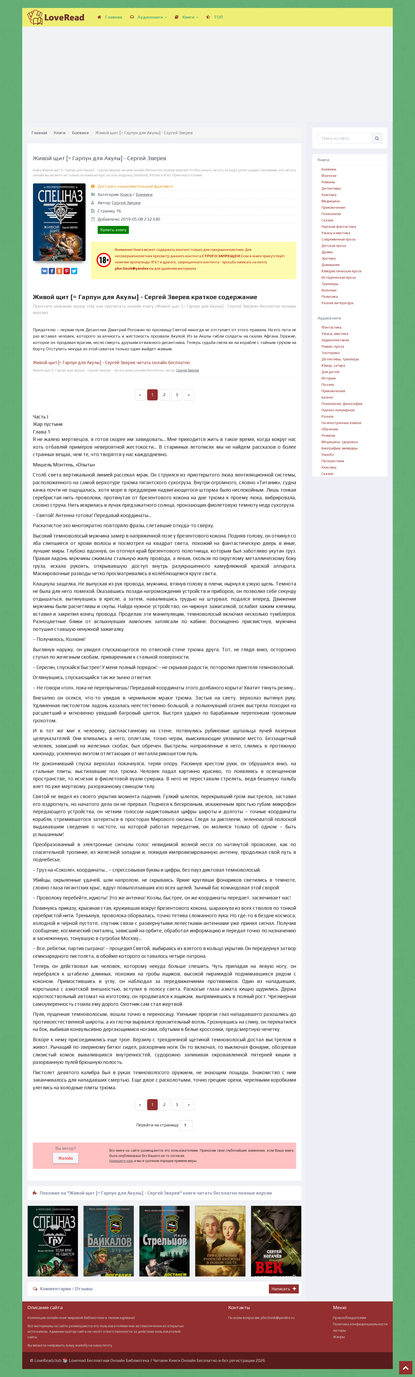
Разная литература (337, 303)
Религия (328, 435)
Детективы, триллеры (340, 359)
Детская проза (334, 245)
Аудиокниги (148, 17)
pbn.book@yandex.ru (278, 1317)
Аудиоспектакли (335, 340)
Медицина (331, 201)
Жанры (339, 1337)
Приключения (333, 391)
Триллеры (330, 284)
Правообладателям (349, 1317)
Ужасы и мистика (336, 233)
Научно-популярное (338, 410)
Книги (186, 17)
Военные (329, 290)
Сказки (327, 220)
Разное (328, 416)
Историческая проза (339, 277)
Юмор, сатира (333, 365)
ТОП (214, 17)
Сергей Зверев (126, 202)
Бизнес (327, 397)
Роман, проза (333, 346)
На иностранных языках (341, 423)
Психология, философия (342, 403)
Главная (109, 17)
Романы (328, 182)
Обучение (330, 429)
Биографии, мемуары (340, 448)
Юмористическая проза (342, 271)
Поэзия (328, 384)
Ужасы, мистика (335, 333)
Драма (327, 252)
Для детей (330, 372)
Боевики (80, 132)
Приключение (333, 207)
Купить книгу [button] (113, 229)
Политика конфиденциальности (360, 1324)
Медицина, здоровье (340, 442)
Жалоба (65, 1158)
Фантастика (331, 327)
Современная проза (338, 239)
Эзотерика (331, 353)
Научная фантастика (339, 226)
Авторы (339, 1330)
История (329, 378)
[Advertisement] (207, 69)
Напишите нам (121, 1161)
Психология (331, 214)
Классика (329, 195)
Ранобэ (328, 454)
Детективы (331, 188)
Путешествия (333, 461)
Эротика (329, 258)
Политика (330, 296)
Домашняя (331, 265)
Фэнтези (329, 175)
